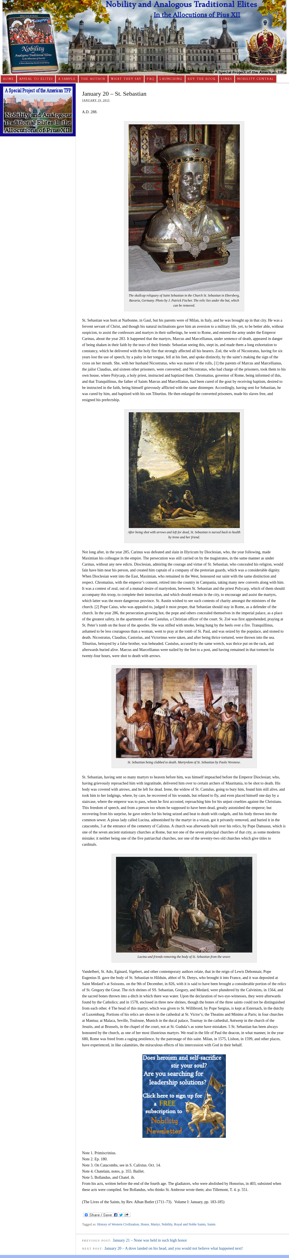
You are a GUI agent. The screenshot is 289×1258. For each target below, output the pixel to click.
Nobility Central (255, 79)
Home (8, 79)
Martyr (155, 1224)
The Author (93, 79)
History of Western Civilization (118, 1224)
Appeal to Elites (36, 79)
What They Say (126, 79)
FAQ (150, 79)
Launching (171, 79)
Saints (211, 1224)
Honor (145, 1224)
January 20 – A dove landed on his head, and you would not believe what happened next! (173, 1248)
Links (226, 79)
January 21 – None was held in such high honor (150, 1240)
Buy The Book (202, 79)
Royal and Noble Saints (190, 1224)
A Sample (67, 79)
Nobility (167, 1224)
